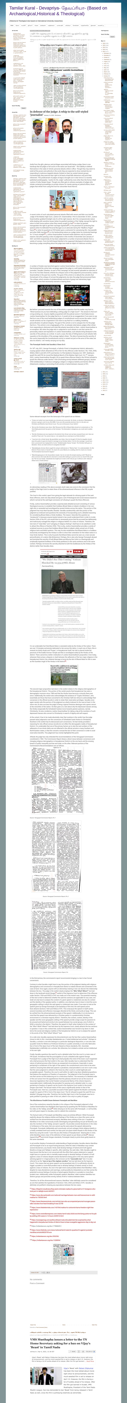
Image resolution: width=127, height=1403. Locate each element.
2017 (104, 380)
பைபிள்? (23, 25)
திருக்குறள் (43, 25)
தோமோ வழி (17, 349)
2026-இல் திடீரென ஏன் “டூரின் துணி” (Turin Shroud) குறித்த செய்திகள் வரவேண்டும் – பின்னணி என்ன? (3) (19, 276)
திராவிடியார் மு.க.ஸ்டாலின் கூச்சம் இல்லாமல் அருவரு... (109, 154)
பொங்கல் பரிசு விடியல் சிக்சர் (108, 177)
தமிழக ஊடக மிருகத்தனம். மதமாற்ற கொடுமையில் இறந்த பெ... (108, 182)
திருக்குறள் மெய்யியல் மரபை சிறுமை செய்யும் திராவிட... (109, 297)
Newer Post (33, 1325)
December (106, 53)
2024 (104, 47)
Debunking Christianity (19, 265)
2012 (104, 390)
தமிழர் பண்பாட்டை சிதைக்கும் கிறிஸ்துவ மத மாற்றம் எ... (108, 137)
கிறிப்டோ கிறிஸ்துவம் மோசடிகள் (109, 187)
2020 (104, 374)
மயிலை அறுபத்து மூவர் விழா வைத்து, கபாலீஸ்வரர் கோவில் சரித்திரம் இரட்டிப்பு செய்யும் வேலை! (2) (19, 293)
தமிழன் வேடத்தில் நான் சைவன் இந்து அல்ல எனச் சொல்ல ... (109, 143)
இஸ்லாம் (106, 174)
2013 (104, 388)
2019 (104, 376)
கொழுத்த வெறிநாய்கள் (19, 315)
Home (11, 25)
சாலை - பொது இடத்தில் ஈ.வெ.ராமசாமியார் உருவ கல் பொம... (109, 194)
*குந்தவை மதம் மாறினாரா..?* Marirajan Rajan (108, 323)
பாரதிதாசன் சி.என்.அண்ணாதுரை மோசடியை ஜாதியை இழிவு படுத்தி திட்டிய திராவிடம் (18, 58)
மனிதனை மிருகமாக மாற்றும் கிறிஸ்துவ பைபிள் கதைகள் (109, 332)
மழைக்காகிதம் (17, 332)
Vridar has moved (18, 367)
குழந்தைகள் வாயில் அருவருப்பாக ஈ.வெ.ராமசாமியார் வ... (109, 269)
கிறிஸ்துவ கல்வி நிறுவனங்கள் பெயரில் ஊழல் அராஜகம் (108, 106)
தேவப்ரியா (16, 299)
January (106, 76)
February (106, 73)
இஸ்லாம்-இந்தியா (18, 248)
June (105, 65)
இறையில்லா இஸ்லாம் (19, 314)
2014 (104, 386)
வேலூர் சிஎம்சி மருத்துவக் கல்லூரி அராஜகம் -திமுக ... (109, 221)
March (105, 71)
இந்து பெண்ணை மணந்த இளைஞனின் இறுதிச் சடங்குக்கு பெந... (109, 205)
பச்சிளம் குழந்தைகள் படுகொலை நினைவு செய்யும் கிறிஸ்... (109, 249)
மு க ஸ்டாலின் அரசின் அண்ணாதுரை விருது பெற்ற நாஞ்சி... (109, 131)
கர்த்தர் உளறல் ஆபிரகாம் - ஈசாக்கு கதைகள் (19, 147)
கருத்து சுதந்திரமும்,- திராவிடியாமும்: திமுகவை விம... (109, 232)
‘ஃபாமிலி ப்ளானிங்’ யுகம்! (19, 333)
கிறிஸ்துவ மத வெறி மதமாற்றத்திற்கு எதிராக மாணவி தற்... (108, 170)
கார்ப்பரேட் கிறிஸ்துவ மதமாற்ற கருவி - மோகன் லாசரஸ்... (109, 274)
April (105, 69)
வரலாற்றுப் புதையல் (19, 371)
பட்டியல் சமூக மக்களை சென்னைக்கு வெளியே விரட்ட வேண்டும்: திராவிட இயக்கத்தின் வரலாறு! (19, 80)
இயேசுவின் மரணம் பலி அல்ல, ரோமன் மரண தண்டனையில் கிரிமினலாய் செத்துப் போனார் (19, 98)
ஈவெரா (36, 25)
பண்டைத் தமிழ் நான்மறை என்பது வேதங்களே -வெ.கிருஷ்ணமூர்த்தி (19, 87)
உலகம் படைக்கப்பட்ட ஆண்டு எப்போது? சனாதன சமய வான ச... (109, 307)
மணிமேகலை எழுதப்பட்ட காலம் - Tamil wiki (109, 101)
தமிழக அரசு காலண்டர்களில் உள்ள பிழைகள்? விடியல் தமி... (108, 313)
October (106, 57)
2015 (104, 384)
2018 (104, 378)
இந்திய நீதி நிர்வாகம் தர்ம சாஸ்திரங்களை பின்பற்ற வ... (109, 327)
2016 (104, 382)
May (105, 67)
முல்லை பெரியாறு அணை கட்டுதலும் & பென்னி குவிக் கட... (109, 211)
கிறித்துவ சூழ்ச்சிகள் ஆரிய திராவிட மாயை (19, 223)
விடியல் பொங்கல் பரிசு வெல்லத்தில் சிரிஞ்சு (109, 259)
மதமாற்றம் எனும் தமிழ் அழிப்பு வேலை (108, 149)
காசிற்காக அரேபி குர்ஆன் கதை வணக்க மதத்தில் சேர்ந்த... (108, 339)
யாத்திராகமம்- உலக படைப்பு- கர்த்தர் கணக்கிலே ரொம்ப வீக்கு (19, 65)
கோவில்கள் (76, 25)
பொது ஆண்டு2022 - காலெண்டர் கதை (109, 350)
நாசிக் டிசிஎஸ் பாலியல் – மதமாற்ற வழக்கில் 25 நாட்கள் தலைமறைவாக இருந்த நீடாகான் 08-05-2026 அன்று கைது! (19, 252)
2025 (104, 45)
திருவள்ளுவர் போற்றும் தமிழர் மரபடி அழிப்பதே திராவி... (109, 345)
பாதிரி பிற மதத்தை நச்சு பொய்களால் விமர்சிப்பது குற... (109, 199)
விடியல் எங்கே (107, 335)
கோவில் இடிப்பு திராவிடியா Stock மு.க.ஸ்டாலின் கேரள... (108, 216)
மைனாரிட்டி (101, 25)
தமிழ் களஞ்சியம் (18, 282)
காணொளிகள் (107, 283)
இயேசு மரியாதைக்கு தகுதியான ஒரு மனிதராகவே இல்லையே (19, 92)
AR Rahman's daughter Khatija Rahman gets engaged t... (109, 264)
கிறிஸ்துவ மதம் (107, 190)
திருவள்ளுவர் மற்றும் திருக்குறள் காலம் (109, 97)
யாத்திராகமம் (51, 25)
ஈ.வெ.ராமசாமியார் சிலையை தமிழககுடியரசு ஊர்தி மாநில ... (108, 120)
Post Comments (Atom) (41, 1327)
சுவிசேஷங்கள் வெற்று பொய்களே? (18, 170)
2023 (104, 49)
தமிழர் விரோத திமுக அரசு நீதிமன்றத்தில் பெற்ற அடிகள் (109, 358)
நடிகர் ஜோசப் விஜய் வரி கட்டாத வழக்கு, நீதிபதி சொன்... (109, 112)
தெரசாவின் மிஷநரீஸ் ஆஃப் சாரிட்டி (109, 362)
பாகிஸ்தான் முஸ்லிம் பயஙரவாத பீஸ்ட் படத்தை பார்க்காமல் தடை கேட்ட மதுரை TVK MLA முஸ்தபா (58, 1332)
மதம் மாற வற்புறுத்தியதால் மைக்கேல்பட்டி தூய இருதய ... (109, 226)
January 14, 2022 (49, 115)
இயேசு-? (30, 25)
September (106, 59)
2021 (104, 371)
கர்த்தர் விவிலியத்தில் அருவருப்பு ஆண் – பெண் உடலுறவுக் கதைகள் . (19, 51)
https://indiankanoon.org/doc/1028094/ (46, 1240)
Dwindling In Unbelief (19, 326)
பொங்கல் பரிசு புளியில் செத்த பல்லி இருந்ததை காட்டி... (108, 292)
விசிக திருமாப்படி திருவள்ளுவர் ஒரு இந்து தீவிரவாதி (109, 79)
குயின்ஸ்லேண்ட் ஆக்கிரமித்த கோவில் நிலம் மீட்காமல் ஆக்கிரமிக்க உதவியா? (18, 152)
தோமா (17, 25)
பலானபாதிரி (60, 25)
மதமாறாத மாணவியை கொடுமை (109, 115)
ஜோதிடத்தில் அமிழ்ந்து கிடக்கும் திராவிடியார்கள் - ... (109, 241)
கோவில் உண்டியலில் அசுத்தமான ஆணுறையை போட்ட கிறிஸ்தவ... (109, 366)
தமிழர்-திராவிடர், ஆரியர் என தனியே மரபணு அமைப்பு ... (109, 354)
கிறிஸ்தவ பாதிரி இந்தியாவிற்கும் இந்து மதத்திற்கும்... (109, 302)
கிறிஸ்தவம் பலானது (19, 337)
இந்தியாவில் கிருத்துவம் (20, 271)
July (105, 63)
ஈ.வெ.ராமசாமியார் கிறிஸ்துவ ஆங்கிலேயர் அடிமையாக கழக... (109, 126)
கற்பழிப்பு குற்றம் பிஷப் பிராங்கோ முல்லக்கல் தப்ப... (109, 236)
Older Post (94, 1325)
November (106, 55)
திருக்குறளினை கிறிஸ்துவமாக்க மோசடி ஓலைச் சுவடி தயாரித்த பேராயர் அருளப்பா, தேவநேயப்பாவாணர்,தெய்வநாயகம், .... (19, 36)
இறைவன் (93, 25)
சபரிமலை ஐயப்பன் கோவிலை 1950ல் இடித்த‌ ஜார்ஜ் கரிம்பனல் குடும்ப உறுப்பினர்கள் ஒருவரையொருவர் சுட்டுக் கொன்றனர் (19, 72)
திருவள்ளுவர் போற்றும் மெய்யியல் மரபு (108, 287)
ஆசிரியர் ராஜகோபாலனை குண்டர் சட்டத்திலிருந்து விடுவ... (108, 92)
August (106, 61)
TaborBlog (16, 259)
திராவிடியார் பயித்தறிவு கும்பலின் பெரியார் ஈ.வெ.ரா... (109, 254)
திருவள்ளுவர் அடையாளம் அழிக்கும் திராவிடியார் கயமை (109, 279)
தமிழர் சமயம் (17, 319)
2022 (104, 51)
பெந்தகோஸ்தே (85, 25)
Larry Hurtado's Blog (19, 308)
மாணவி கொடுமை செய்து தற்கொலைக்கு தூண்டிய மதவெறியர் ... (108, 85)
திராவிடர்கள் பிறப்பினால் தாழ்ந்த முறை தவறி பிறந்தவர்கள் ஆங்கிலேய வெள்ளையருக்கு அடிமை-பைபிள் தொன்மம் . (19, 45)
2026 (104, 43)
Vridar (15, 366)
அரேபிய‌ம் (67, 25)
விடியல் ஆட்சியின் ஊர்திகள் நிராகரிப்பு (109, 245)
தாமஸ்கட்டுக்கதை (18, 288)
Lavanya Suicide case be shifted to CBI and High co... (109, 159)
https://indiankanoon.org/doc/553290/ (45, 1236)
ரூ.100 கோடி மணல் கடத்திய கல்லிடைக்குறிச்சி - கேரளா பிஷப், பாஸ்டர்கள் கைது (19, 213)
